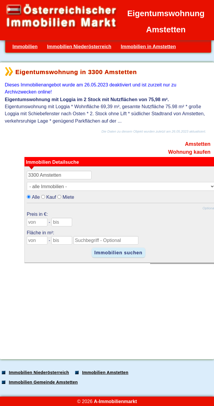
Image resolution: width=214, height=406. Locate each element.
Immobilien (24, 46)
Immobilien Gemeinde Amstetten (43, 382)
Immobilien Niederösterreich (79, 46)
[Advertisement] (106, 308)
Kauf (51, 197)
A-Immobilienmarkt (115, 401)
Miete (68, 197)
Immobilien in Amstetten (148, 46)
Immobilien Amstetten (105, 372)
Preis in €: (37, 214)
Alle (36, 197)
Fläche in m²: (40, 232)
